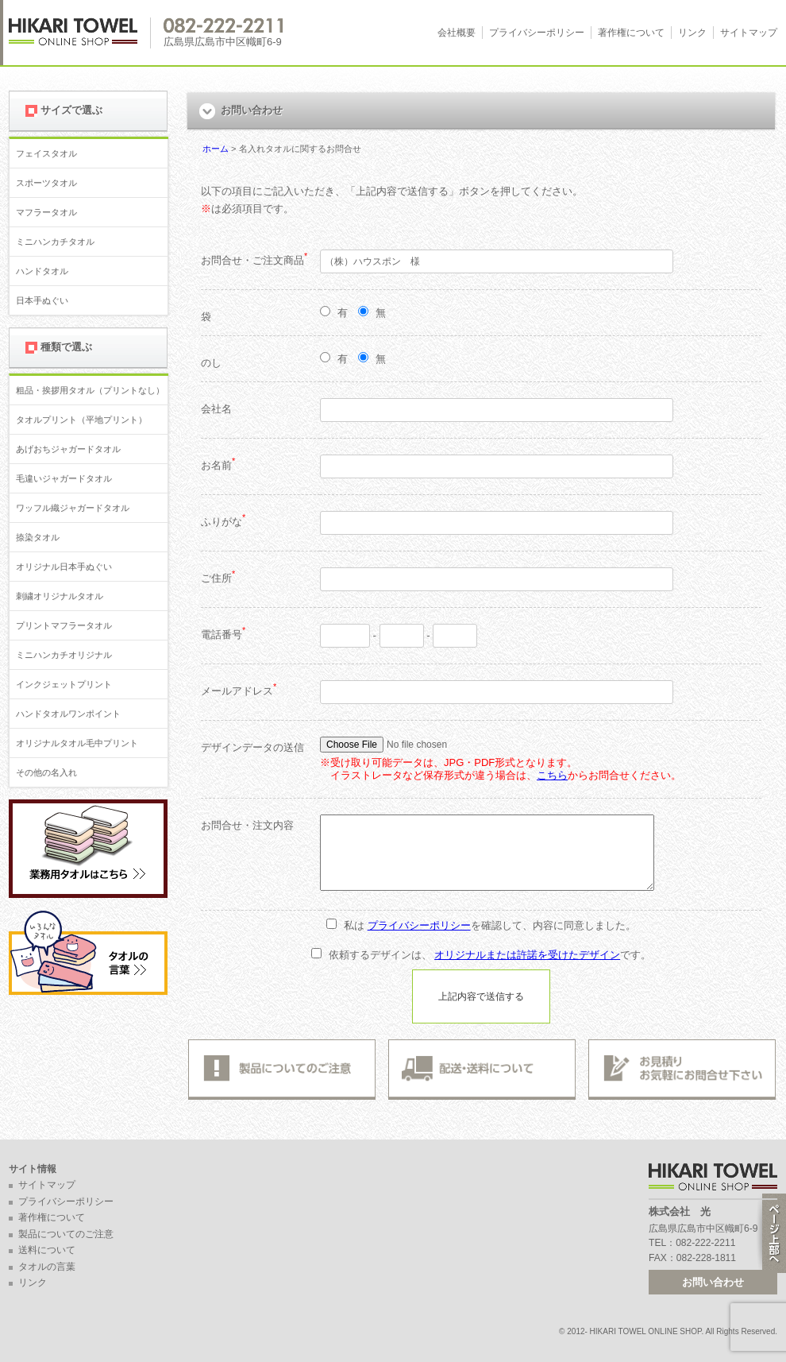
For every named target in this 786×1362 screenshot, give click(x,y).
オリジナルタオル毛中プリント (77, 743)
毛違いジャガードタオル (64, 478)
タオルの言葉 (46, 1266)
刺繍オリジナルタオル (59, 596)
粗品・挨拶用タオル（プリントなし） (90, 390)
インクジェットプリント (64, 684)
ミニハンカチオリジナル (64, 655)
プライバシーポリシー (536, 32)
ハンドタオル (42, 271)
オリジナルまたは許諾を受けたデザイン (527, 955)
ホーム (215, 148)
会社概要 (456, 32)
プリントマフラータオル (64, 625)
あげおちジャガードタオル (68, 449)
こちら (552, 775)
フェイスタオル (46, 153)
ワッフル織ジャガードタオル (72, 508)
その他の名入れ (46, 772)
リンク (692, 32)
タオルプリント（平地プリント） (81, 419)
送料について (46, 1250)
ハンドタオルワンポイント (68, 713)
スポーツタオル (46, 183)
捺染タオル (38, 537)
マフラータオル (46, 212)
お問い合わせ (713, 1282)
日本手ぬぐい (42, 300)
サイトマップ (748, 32)
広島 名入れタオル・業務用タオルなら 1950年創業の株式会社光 (80, 32)
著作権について (631, 32)
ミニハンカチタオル (55, 241)
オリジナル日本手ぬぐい (64, 566)
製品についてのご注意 (66, 1234)
